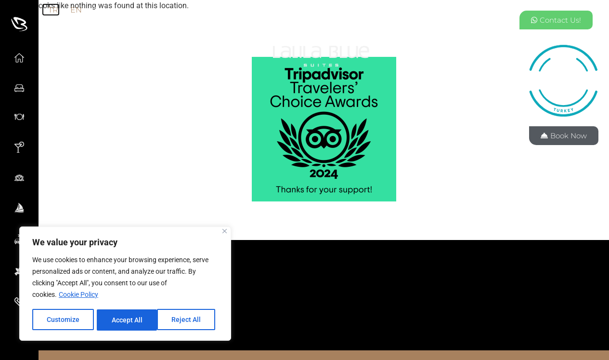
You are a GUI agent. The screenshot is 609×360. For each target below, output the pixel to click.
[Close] (224, 232)
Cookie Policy (78, 296)
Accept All (188, 320)
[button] (324, 288)
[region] (125, 284)
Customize (63, 320)
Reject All (126, 320)
